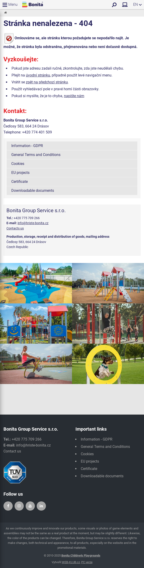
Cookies (17, 163)
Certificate (19, 181)
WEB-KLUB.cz (71, 562)
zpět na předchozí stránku (47, 82)
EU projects (20, 172)
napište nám (74, 96)
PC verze (87, 562)
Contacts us (15, 228)
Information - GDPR (27, 146)
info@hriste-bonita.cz (33, 223)
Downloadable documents (32, 190)
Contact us (12, 451)
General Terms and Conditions (35, 155)
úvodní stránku (38, 75)
